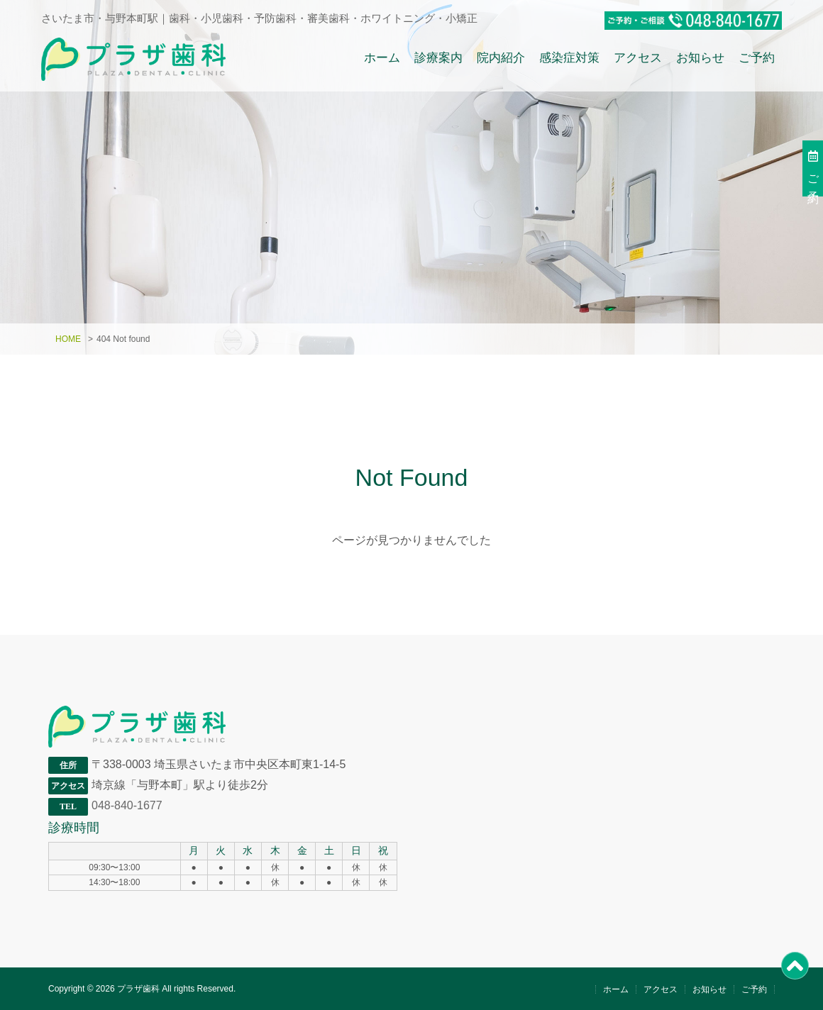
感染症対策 (569, 56)
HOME (68, 339)
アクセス (638, 56)
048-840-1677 (127, 805)
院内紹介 (501, 56)
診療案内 (438, 56)
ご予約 (757, 56)
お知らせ (700, 56)
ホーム (382, 56)
